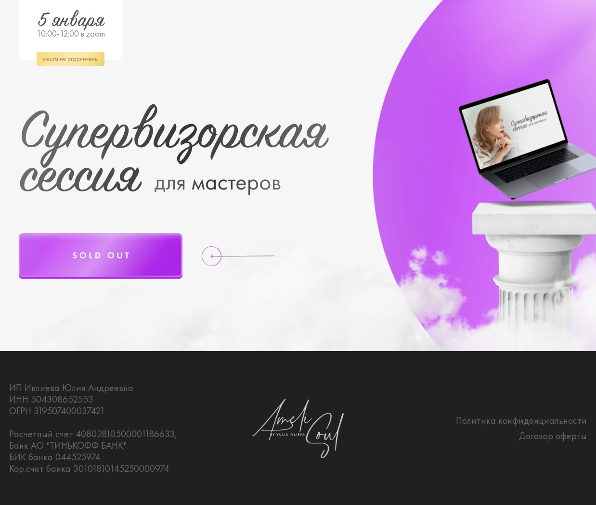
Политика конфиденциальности (521, 420)
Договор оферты (553, 435)
